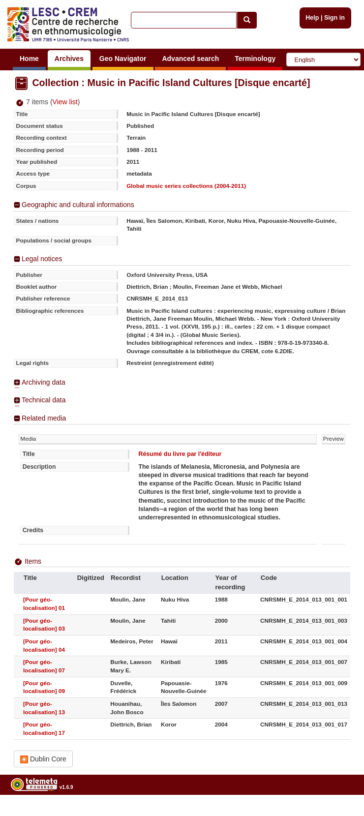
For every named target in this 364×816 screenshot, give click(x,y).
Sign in (334, 17)
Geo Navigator (123, 58)
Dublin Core (43, 759)
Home (29, 58)
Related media (44, 418)
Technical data (44, 400)
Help (312, 17)
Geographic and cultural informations (78, 205)
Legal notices (42, 259)
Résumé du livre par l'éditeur (179, 454)
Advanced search (190, 58)
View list (65, 102)
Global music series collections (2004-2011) (186, 185)
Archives (69, 58)
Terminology (255, 58)
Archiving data (43, 382)
